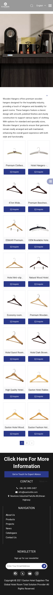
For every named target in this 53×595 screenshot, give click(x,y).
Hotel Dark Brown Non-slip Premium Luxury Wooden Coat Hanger (39, 353)
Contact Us (11, 537)
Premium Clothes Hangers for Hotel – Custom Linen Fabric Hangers (14, 166)
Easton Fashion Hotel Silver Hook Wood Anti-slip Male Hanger (38, 428)
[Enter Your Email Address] (23, 566)
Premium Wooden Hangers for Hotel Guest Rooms (38, 315)
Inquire (14, 172)
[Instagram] (37, 573)
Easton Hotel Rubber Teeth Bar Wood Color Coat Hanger (39, 390)
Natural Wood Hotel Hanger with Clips (38, 278)
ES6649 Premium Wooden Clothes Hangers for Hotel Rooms (14, 240)
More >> (43, 481)
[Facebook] (15, 573)
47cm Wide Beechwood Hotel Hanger (14, 203)
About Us (10, 515)
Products (10, 519)
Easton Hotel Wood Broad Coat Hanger (14, 428)
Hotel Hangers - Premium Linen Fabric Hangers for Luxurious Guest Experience (39, 166)
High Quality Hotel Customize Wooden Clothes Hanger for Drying (14, 390)
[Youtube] (30, 573)
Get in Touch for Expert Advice (26, 474)
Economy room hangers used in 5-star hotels (14, 315)
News (9, 528)
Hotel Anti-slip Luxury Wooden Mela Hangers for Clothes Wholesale (14, 278)
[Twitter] (22, 573)
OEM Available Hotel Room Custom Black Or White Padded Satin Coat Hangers (39, 240)
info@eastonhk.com (28, 492)
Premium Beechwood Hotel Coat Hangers (38, 203)
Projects (10, 524)
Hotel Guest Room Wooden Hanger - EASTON (14, 353)
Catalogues (11, 533)
